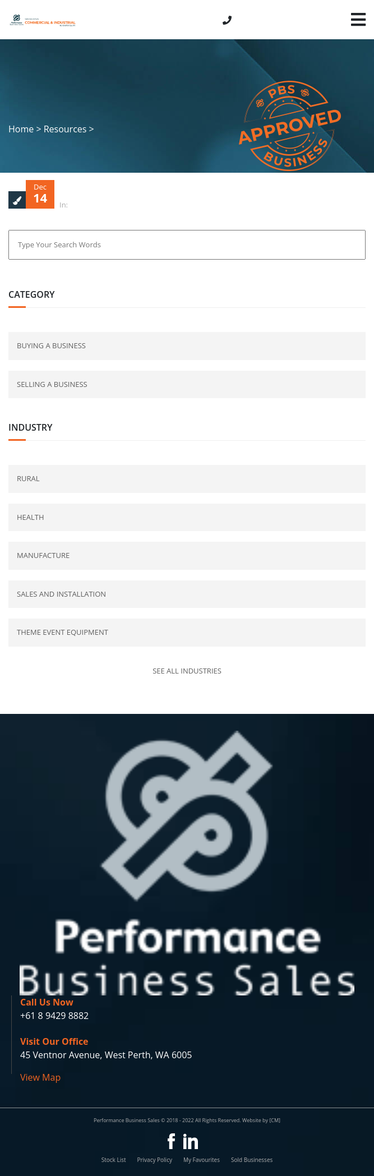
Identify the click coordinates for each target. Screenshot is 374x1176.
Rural (28, 478)
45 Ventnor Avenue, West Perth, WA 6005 (106, 1055)
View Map (40, 1077)
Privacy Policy (154, 1160)
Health (30, 517)
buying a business (51, 345)
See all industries (187, 671)
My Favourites (201, 1160)
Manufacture (43, 555)
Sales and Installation (61, 594)
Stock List (113, 1160)
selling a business (52, 384)
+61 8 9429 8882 (54, 1015)
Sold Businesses (252, 1160)
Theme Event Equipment (62, 632)
